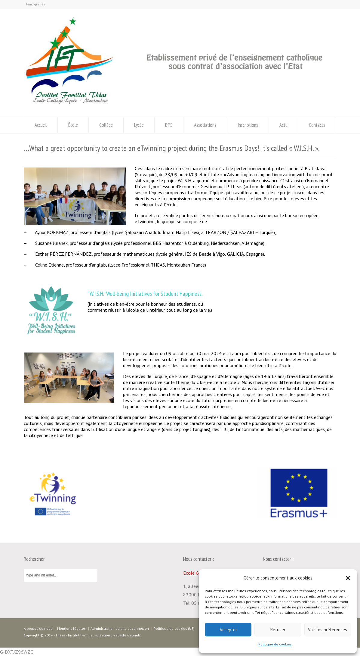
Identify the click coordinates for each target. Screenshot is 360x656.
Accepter (228, 630)
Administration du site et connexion (120, 628)
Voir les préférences (327, 630)
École (73, 125)
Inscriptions (248, 125)
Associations (205, 125)
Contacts (317, 125)
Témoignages (35, 4)
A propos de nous (38, 628)
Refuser (277, 630)
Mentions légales (71, 628)
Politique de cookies (275, 644)
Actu (283, 125)
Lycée (139, 125)
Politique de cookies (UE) (174, 628)
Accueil (41, 125)
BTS (169, 125)
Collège (106, 125)
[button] (348, 578)
